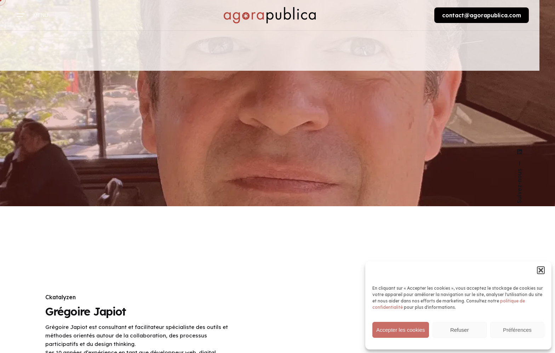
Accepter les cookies (400, 330)
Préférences (517, 330)
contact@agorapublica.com (481, 15)
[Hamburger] (33, 15)
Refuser (459, 330)
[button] (540, 270)
